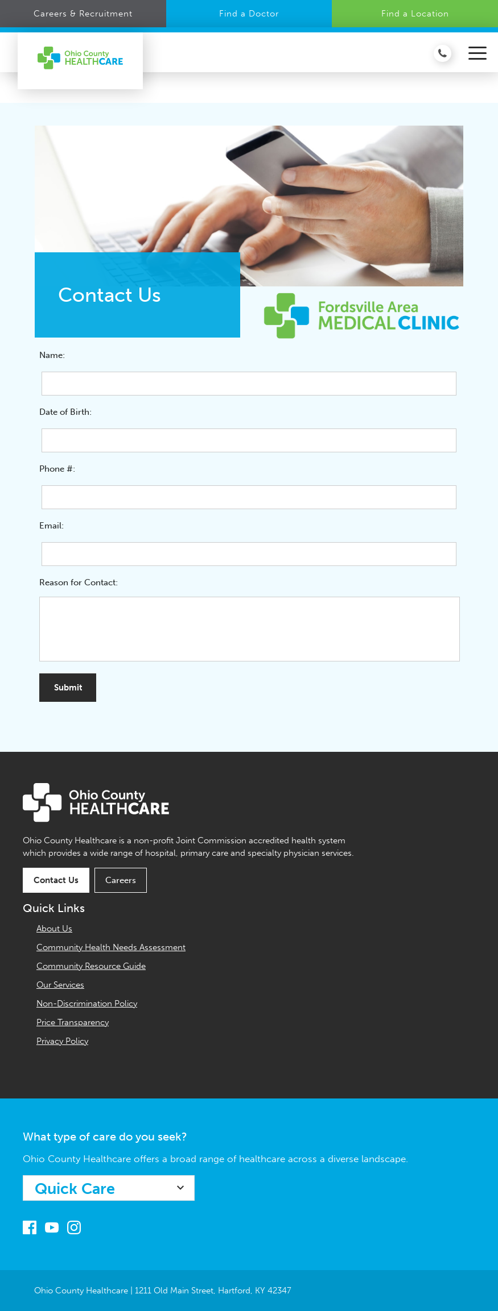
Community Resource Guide (91, 966)
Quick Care (75, 1189)
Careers (120, 880)
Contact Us (56, 880)
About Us (54, 928)
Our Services (60, 985)
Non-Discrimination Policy (86, 1003)
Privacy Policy (62, 1041)
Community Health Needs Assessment (111, 947)
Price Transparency (72, 1022)
